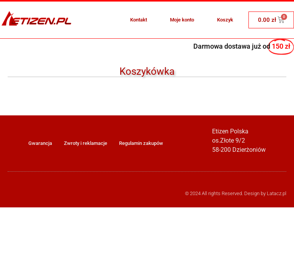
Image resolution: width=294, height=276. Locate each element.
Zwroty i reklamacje (85, 143)
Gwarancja (40, 143)
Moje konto (182, 20)
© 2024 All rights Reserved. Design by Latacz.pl (235, 193)
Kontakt (138, 20)
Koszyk (225, 20)
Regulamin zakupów (141, 143)
